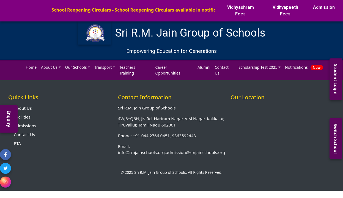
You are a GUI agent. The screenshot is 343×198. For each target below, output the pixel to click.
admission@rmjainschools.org (195, 152)
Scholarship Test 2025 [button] (257, 67)
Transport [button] (103, 67)
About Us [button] (49, 67)
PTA (17, 143)
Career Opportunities (167, 70)
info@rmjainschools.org (141, 152)
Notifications (304, 67)
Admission (324, 7)
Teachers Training (127, 70)
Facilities (22, 117)
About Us (23, 108)
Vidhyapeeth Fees (285, 10)
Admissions (25, 125)
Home (31, 67)
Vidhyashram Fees (240, 10)
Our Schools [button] (76, 67)
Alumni (203, 67)
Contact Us (222, 70)
